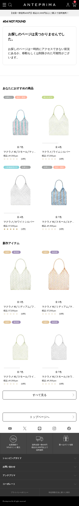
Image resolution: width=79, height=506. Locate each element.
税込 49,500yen (11, 155)
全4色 (58, 147)
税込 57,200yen (49, 155)
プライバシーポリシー (19, 492)
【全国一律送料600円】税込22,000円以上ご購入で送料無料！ (39, 13)
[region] (58, 121)
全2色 (20, 301)
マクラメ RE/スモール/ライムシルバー (25, 376)
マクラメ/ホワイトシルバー (19, 221)
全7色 (20, 147)
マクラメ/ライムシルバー (56, 151)
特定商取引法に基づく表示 (59, 492)
